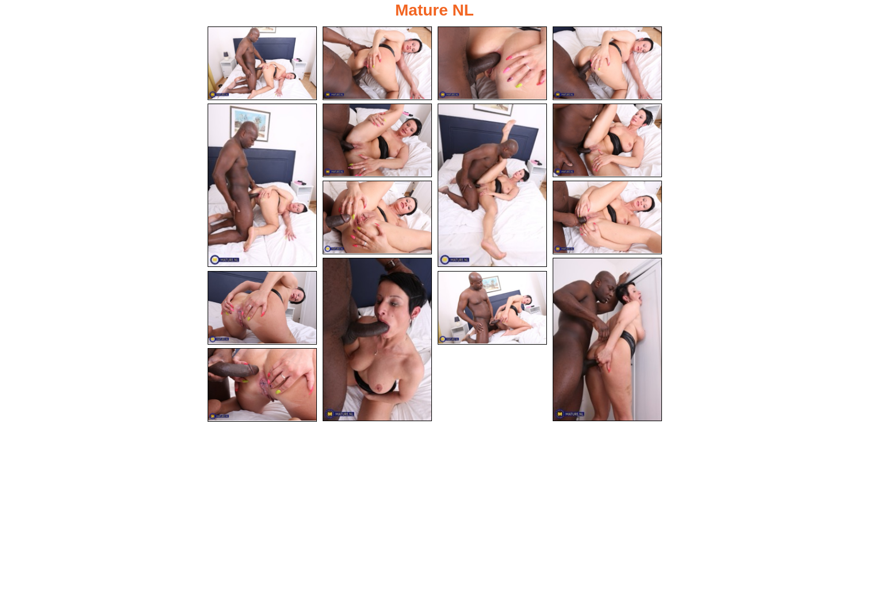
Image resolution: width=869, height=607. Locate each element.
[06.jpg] (377, 140)
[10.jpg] (607, 217)
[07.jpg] (492, 185)
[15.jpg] (262, 385)
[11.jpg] (377, 339)
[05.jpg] (262, 185)
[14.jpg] (492, 308)
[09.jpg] (377, 217)
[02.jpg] (377, 63)
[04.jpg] (607, 63)
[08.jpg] (607, 140)
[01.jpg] (262, 63)
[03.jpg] (492, 63)
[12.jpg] (607, 339)
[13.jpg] (262, 308)
